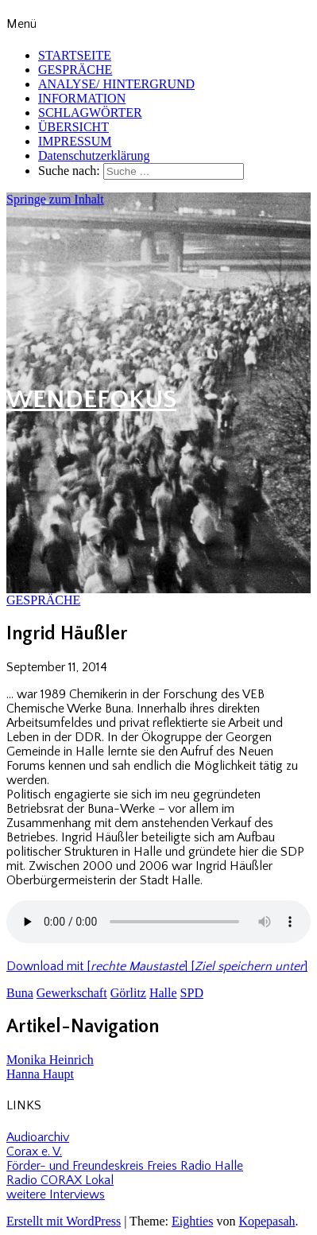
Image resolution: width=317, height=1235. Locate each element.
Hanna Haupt (40, 1074)
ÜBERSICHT (73, 127)
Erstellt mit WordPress (63, 1221)
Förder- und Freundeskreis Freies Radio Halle (124, 1166)
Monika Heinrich (50, 1059)
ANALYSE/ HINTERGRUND (116, 84)
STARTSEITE (74, 55)
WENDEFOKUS (91, 400)
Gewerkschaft (72, 993)
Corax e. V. (34, 1151)
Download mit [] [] (156, 966)
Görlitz (128, 993)
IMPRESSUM (74, 141)
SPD (191, 993)
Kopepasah (266, 1221)
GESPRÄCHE (75, 69)
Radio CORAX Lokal (60, 1180)
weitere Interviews (55, 1194)
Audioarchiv (37, 1137)
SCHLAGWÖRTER (90, 112)
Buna (19, 993)
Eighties (192, 1221)
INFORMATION (82, 98)
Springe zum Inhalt (55, 199)
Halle (163, 993)
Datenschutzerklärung (93, 155)
